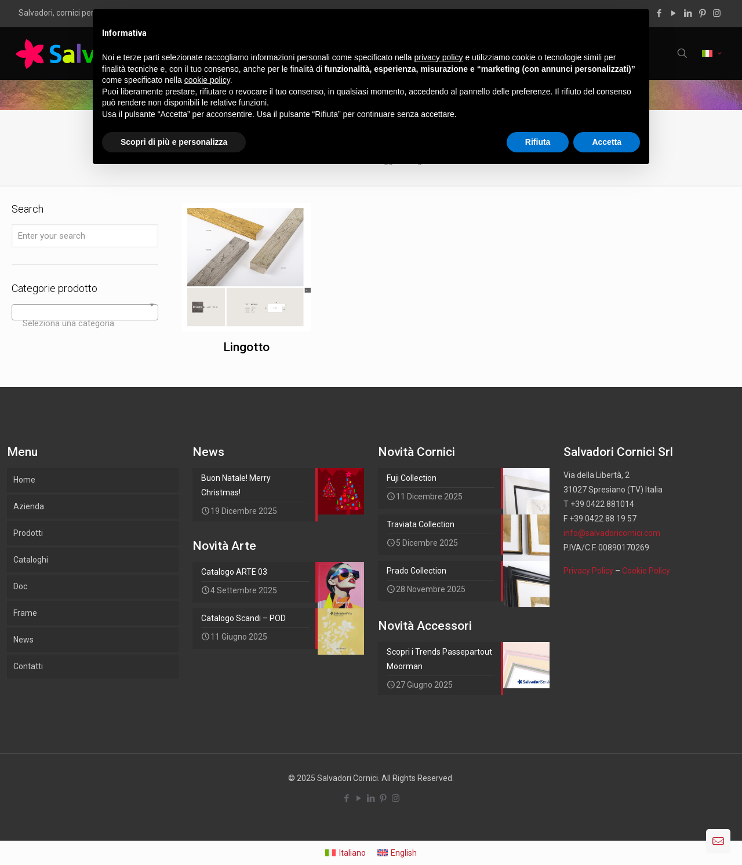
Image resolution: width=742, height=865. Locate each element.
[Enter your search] (85, 235)
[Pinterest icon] (702, 13)
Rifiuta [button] (538, 142)
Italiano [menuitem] (352, 852)
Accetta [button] (606, 142)
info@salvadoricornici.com (611, 533)
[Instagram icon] (716, 13)
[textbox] (85, 323)
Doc (20, 586)
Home (24, 479)
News (23, 639)
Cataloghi (30, 559)
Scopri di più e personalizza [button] (174, 142)
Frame (25, 613)
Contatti (28, 666)
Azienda (28, 506)
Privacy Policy (588, 570)
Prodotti (28, 533)
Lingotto (246, 347)
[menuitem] (345, 852)
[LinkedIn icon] (687, 13)
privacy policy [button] (438, 57)
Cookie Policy (646, 570)
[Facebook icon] (658, 13)
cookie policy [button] (207, 80)
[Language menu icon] (712, 53)
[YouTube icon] (673, 13)
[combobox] (85, 312)
